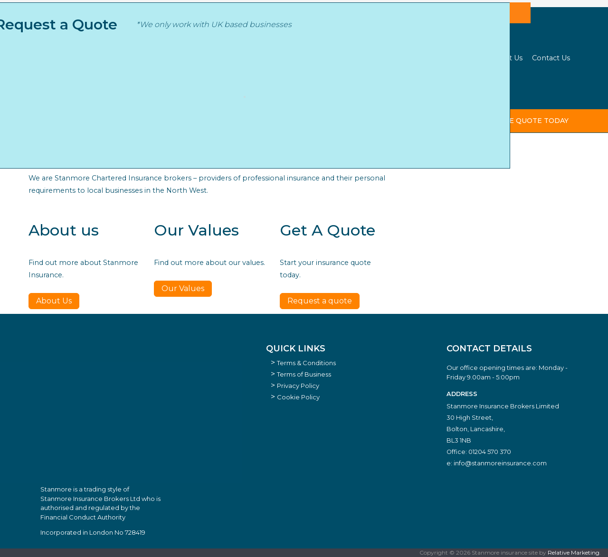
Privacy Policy (298, 385)
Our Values (183, 288)
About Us (506, 58)
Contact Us (551, 58)
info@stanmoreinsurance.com (500, 463)
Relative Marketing (573, 552)
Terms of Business (304, 374)
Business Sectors (222, 58)
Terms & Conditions (306, 363)
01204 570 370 (489, 451)
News (471, 58)
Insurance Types (289, 58)
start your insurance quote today (496, 120)
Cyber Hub (346, 58)
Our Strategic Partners (413, 58)
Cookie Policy (298, 397)
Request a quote (319, 300)
